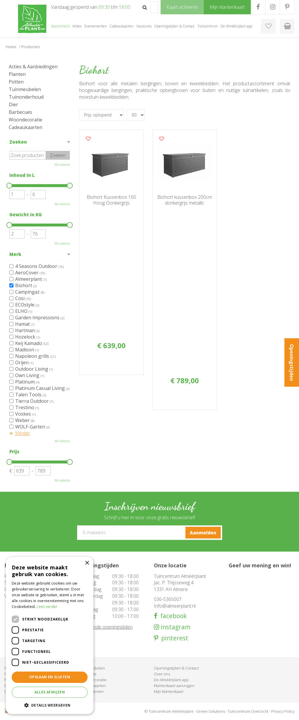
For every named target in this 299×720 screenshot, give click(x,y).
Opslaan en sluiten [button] (49, 676)
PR (287, 7)
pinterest (173, 638)
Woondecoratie (25, 119)
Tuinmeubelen (25, 89)
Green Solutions (210, 711)
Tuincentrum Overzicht (248, 711)
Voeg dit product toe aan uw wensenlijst (88, 138)
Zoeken (18, 142)
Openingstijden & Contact (176, 668)
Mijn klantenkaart (168, 691)
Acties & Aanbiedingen (33, 66)
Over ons (162, 674)
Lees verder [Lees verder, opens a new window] (47, 606)
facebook (172, 616)
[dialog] (49, 635)
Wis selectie (62, 165)
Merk (15, 254)
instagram (174, 627)
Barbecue (87, 674)
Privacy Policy (283, 711)
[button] (50, 705)
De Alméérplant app (171, 679)
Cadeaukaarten (25, 127)
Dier (13, 104)
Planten (17, 74)
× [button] (87, 563)
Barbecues (20, 112)
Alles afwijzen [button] (49, 692)
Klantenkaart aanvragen (174, 685)
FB (258, 7)
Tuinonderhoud (26, 97)
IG (272, 7)
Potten (16, 81)
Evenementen (91, 691)
